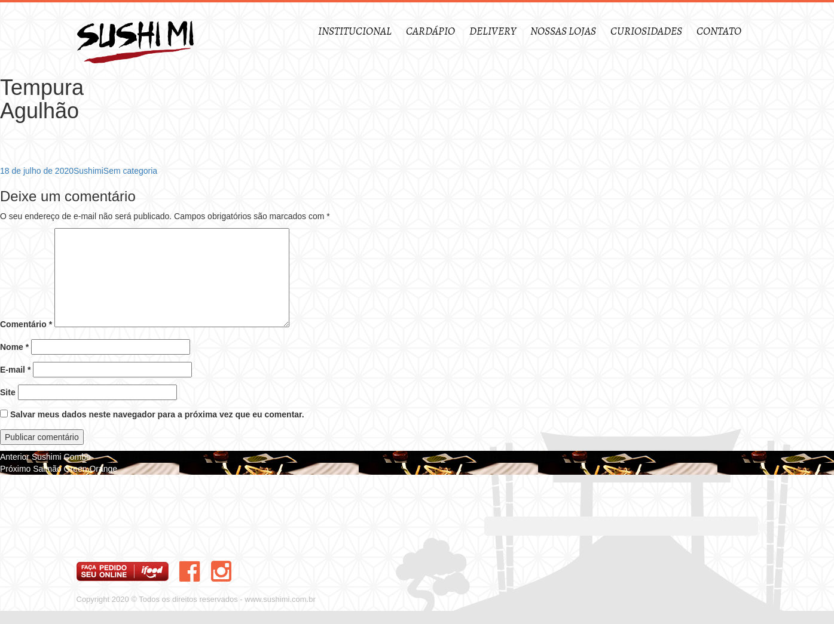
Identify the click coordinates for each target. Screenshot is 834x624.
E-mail (15, 369)
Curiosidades (646, 31)
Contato (718, 31)
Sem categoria (130, 171)
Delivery (492, 31)
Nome (14, 347)
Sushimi (88, 171)
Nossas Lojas (563, 31)
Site (8, 392)
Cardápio (430, 31)
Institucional (355, 31)
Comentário (26, 324)
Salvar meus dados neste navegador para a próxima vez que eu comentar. (157, 414)
